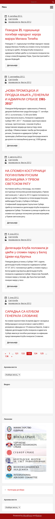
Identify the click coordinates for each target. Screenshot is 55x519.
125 (41, 353)
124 (35, 353)
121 (16, 353)
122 (23, 353)
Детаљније (12, 65)
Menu (4, 7)
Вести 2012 (26, 22)
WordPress (27, 516)
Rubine (38, 516)
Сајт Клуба (13, 19)
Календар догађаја (16, 490)
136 (6, 356)
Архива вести (14, 22)
